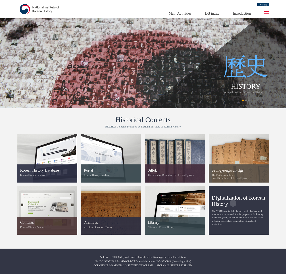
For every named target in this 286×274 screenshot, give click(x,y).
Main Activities (180, 13)
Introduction (242, 13)
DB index (212, 13)
